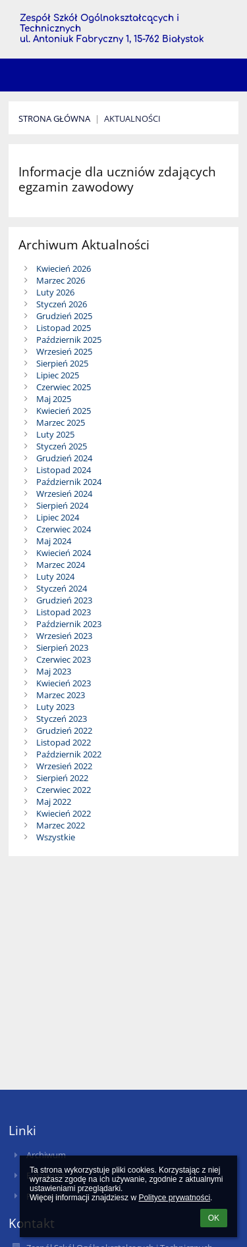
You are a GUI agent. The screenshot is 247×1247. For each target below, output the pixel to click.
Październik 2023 (68, 624)
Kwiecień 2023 (63, 683)
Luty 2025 (55, 434)
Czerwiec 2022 (63, 790)
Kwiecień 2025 (63, 411)
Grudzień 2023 (64, 600)
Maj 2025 (53, 399)
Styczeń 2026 (61, 304)
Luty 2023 (55, 707)
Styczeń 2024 (61, 588)
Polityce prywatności (174, 1197)
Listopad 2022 (63, 742)
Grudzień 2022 (64, 730)
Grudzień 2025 (64, 316)
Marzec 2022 (60, 825)
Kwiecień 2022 (63, 813)
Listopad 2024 (63, 470)
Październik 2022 (68, 754)
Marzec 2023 (60, 695)
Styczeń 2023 (61, 719)
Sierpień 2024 (62, 505)
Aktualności (132, 118)
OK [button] (213, 1218)
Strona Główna (54, 118)
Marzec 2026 (60, 280)
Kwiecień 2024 (63, 553)
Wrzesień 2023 (64, 636)
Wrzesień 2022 (64, 766)
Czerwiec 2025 (63, 387)
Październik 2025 (68, 339)
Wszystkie (55, 837)
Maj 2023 (53, 671)
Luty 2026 (55, 292)
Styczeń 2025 (61, 446)
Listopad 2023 (63, 612)
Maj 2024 (53, 541)
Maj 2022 (53, 801)
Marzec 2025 (60, 422)
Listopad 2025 (63, 328)
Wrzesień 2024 (64, 493)
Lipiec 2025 (57, 375)
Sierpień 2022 (62, 778)
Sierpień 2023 (62, 647)
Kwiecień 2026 (63, 268)
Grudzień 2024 (64, 458)
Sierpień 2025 (62, 363)
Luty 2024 (55, 576)
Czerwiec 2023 (63, 659)
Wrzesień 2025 (64, 351)
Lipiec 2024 (57, 517)
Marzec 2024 (60, 565)
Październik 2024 (68, 482)
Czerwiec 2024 (63, 529)
